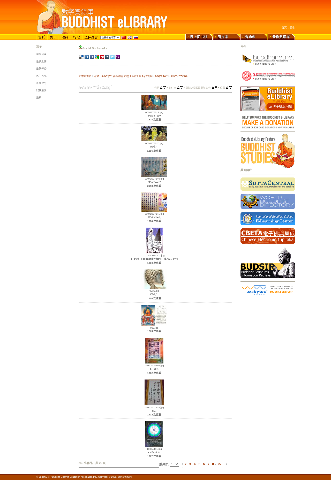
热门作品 (41, 75)
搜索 (38, 97)
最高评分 (41, 83)
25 (219, 464)
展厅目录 (41, 54)
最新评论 (41, 68)
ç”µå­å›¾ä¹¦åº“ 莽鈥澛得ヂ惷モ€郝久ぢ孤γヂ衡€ (123, 76)
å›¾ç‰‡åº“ (161, 76)
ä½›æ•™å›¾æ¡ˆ (180, 76)
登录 (292, 27)
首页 (284, 27)
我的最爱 (41, 90)
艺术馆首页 (85, 76)
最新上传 (41, 61)
